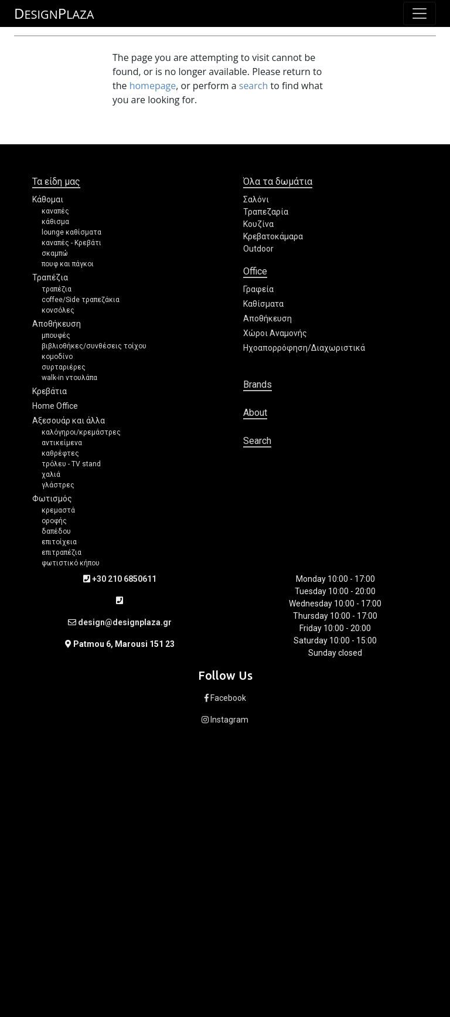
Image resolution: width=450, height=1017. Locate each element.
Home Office (55, 406)
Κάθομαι (47, 199)
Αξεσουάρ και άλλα (68, 420)
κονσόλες (58, 310)
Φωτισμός (52, 498)
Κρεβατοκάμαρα (273, 236)
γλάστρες (58, 485)
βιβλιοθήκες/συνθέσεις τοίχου (94, 346)
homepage (152, 85)
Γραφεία (258, 289)
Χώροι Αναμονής (275, 333)
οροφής (54, 521)
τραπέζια (56, 289)
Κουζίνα (258, 224)
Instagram (225, 719)
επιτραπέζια (61, 552)
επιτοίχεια (59, 542)
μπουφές (56, 335)
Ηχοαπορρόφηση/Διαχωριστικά (304, 347)
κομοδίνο (57, 356)
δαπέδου (56, 531)
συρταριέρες (64, 367)
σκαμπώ (55, 253)
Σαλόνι (256, 199)
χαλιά (51, 474)
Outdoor (258, 248)
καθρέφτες (60, 453)
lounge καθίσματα (71, 232)
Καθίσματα (263, 304)
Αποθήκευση (56, 323)
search (253, 85)
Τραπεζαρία (265, 211)
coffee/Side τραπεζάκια (81, 300)
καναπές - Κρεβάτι (71, 243)
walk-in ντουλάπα (69, 378)
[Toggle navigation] (419, 13)
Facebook (225, 698)
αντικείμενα (62, 443)
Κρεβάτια (49, 391)
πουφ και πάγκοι (68, 264)
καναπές (55, 211)
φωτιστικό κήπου (71, 563)
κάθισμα (55, 222)
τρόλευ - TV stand (71, 464)
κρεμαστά (58, 510)
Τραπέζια (50, 277)
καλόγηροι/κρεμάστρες (81, 432)
